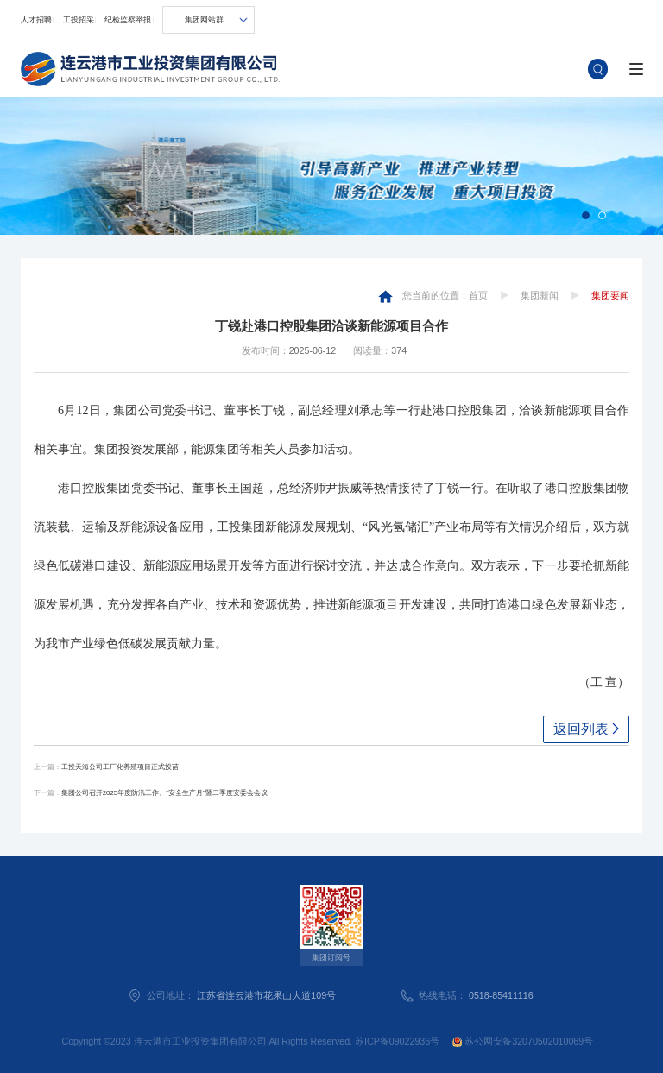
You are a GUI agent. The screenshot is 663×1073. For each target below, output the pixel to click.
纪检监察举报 (127, 20)
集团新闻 (540, 295)
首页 (478, 295)
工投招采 (78, 20)
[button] (586, 215)
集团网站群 (204, 20)
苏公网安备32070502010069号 (522, 1041)
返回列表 (581, 729)
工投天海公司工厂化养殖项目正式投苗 (120, 767)
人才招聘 (36, 20)
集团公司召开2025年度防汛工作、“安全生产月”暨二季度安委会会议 (164, 793)
